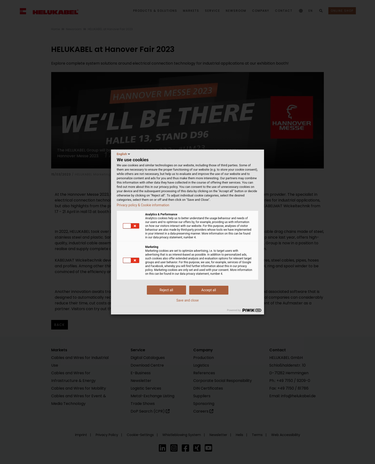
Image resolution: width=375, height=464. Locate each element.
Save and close (187, 300)
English (124, 154)
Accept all (208, 290)
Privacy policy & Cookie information (143, 205)
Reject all (166, 290)
